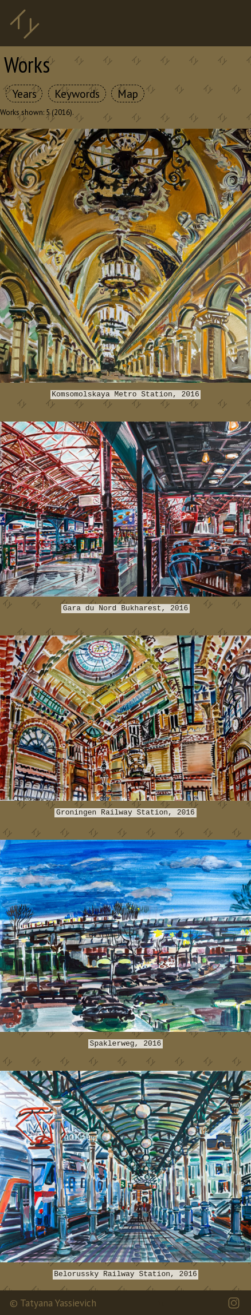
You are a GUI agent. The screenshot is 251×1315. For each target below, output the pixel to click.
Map (127, 93)
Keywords (77, 93)
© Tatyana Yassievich (53, 1303)
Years (24, 93)
